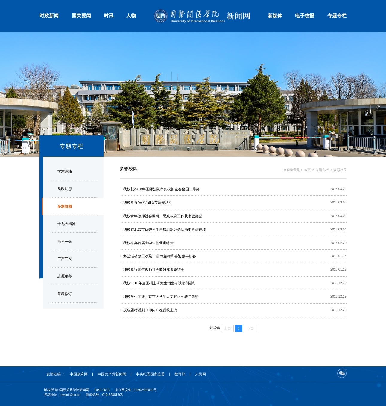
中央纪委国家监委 (150, 374)
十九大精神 (66, 224)
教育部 (179, 374)
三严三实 (64, 259)
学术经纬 (64, 171)
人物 (131, 15)
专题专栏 (337, 15)
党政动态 (64, 189)
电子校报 (304, 15)
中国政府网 (79, 374)
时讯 (108, 15)
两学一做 (64, 241)
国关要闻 (81, 15)
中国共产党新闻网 (112, 374)
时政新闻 (49, 15)
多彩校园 (64, 206)
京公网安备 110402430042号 (136, 390)
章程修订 (64, 294)
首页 (307, 170)
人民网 (200, 374)
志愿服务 (64, 276)
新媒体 (275, 15)
